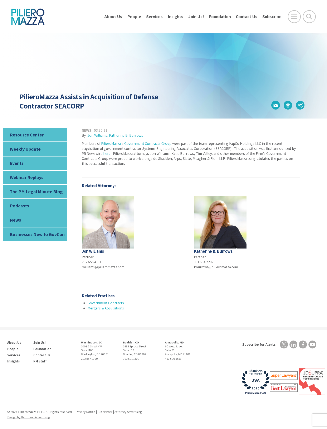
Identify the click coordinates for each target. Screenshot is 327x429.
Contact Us (246, 16)
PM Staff (39, 361)
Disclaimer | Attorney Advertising (122, 411)
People (134, 16)
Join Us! (196, 16)
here (107, 153)
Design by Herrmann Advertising (30, 417)
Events (17, 164)
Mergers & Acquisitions (106, 308)
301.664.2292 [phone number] (204, 262)
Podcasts (19, 207)
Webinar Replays (26, 178)
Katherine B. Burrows (126, 135)
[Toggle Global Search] (309, 16)
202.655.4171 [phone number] (92, 262)
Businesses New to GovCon (37, 236)
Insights (175, 16)
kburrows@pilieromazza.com (217, 266)
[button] (273, 105)
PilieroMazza (111, 143)
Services (154, 16)
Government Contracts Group (147, 143)
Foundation (220, 16)
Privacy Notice (86, 411)
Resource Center (26, 135)
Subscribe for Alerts (258, 344)
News (15, 222)
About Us (113, 16)
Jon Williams (97, 135)
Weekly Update (25, 149)
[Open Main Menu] (294, 16)
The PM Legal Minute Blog (36, 193)
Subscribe (272, 16)
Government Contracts (106, 302)
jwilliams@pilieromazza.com (104, 266)
